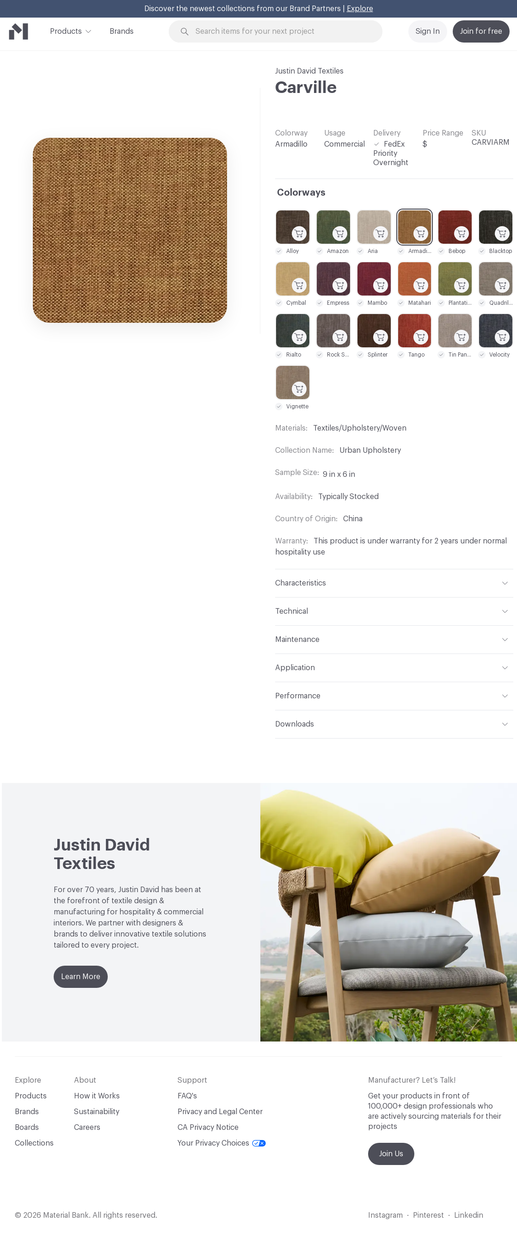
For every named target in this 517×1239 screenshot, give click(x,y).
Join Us (391, 1154)
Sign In (428, 31)
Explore (360, 8)
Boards (27, 1127)
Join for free (481, 31)
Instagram (385, 1215)
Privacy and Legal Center (220, 1112)
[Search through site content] (281, 31)
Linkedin (468, 1215)
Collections (34, 1143)
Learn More (80, 976)
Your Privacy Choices (222, 1143)
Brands (122, 31)
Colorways (301, 192)
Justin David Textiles (309, 71)
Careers (87, 1127)
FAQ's (187, 1096)
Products (66, 30)
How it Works (97, 1096)
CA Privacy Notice (208, 1127)
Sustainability (96, 1112)
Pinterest (428, 1215)
